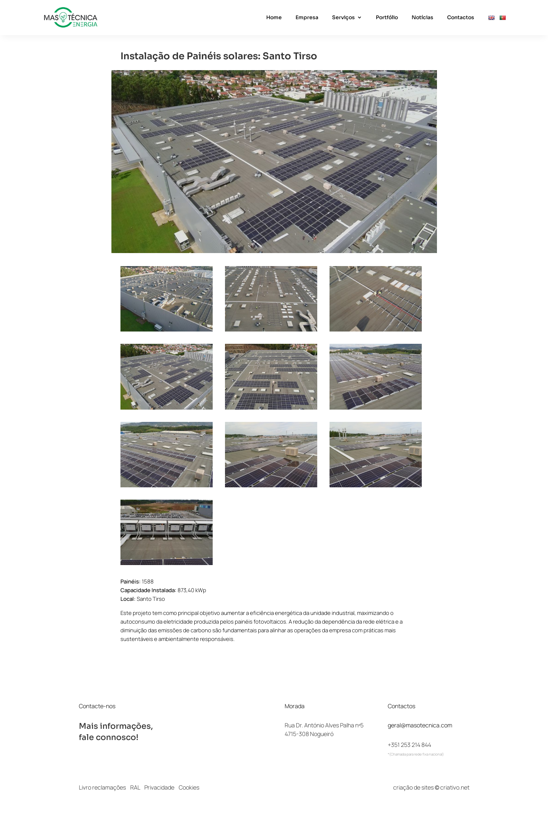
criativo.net (455, 787)
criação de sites (413, 787)
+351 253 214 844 (409, 745)
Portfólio (387, 18)
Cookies (189, 787)
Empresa (307, 18)
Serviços (343, 18)
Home (274, 18)
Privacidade (159, 787)
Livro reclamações (102, 787)
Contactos (460, 18)
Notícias (422, 18)
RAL (135, 787)
